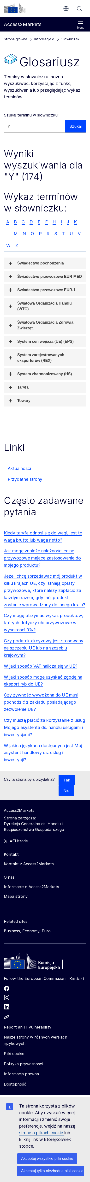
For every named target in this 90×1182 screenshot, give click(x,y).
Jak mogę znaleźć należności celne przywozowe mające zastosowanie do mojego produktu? (42, 558)
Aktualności (19, 468)
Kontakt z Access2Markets (29, 863)
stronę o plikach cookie (41, 1132)
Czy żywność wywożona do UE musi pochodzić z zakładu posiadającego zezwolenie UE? (41, 702)
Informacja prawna (21, 1073)
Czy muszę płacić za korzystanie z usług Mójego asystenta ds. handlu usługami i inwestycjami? (44, 727)
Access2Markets (19, 810)
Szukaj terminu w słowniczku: (31, 115)
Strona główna (15, 39)
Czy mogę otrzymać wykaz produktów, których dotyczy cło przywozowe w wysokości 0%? (43, 622)
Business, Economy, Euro (27, 931)
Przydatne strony (25, 479)
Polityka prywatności (23, 1063)
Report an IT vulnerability (27, 1027)
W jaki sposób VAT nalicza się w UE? (40, 666)
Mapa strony (16, 896)
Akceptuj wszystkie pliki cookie (47, 1158)
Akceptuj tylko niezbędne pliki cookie (52, 1171)
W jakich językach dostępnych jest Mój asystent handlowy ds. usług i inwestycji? (43, 752)
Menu (80, 25)
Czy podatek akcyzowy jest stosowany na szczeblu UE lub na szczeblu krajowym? (43, 648)
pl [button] (66, 8)
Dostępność (15, 1084)
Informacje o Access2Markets (31, 886)
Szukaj (79, 8)
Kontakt (76, 978)
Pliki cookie (14, 1053)
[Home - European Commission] (38, 962)
